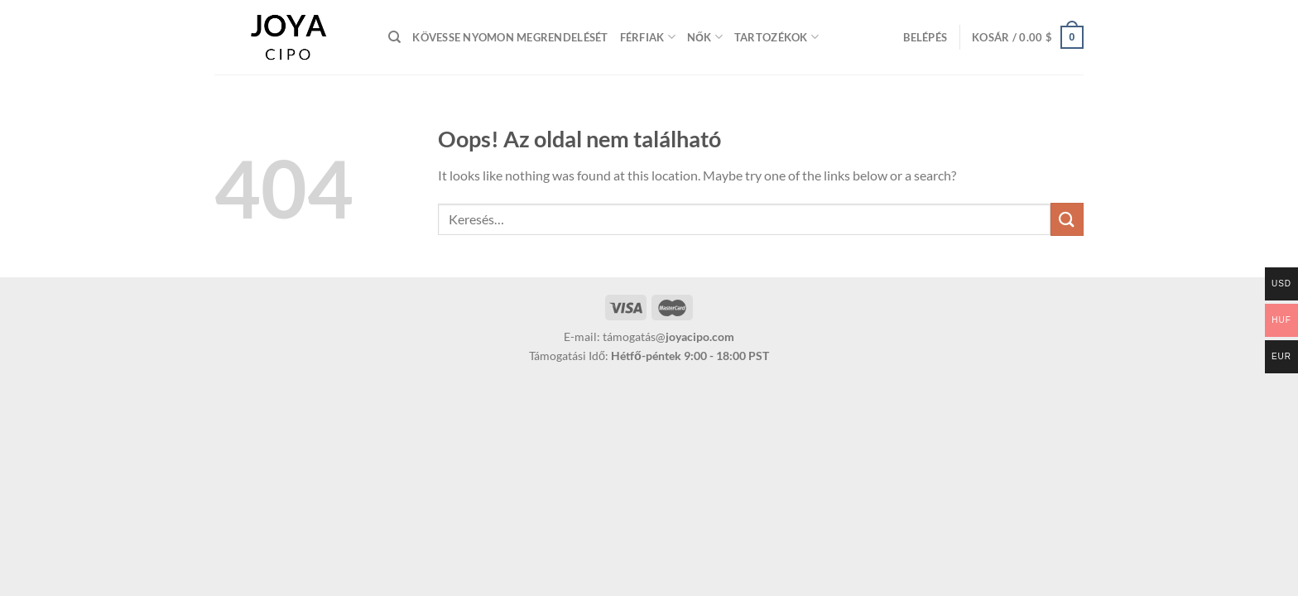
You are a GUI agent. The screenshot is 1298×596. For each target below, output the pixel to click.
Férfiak (647, 37)
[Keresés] (394, 37)
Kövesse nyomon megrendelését (510, 37)
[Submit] (1067, 219)
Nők (705, 37)
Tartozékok (776, 37)
